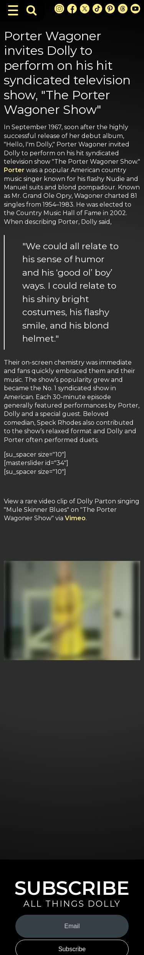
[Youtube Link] (135, 8)
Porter (15, 170)
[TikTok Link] (97, 8)
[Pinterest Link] (110, 8)
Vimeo (75, 518)
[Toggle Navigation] (13, 10)
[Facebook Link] (72, 8)
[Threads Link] (122, 8)
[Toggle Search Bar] (31, 10)
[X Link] (84, 8)
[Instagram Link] (59, 8)
